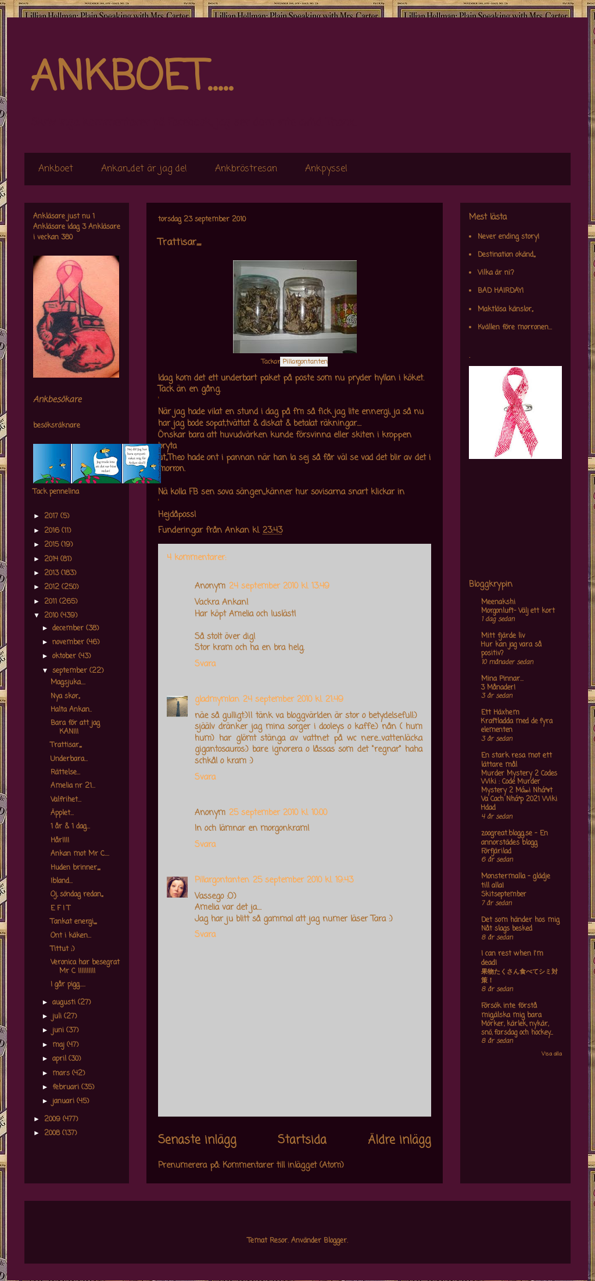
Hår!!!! (60, 840)
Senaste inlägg (197, 1140)
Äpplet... (62, 813)
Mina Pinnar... (502, 679)
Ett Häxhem (500, 713)
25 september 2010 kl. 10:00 (278, 813)
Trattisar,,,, (66, 745)
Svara (205, 664)
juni (59, 1030)
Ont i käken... (71, 936)
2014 (52, 559)
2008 (53, 1133)
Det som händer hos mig (520, 920)
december (69, 628)
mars (62, 1073)
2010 (52, 616)
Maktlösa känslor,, (505, 309)
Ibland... (62, 881)
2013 (52, 573)
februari (66, 1087)
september (70, 671)
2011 (51, 602)
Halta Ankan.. (71, 710)
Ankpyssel (326, 169)
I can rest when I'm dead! (512, 958)
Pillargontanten (222, 880)
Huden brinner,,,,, (75, 868)
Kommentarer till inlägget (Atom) (283, 1166)
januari (64, 1101)
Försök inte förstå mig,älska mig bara (511, 1011)
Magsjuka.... (68, 682)
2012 (53, 587)
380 (67, 237)
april (60, 1059)
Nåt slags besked (506, 929)
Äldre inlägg (399, 1140)
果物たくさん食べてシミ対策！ (519, 976)
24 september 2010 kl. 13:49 (279, 586)
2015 (52, 545)
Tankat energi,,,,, (73, 922)
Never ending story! (508, 237)
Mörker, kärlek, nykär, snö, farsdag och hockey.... (517, 1028)
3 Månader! (498, 688)
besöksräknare (56, 426)
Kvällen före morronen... (515, 327)
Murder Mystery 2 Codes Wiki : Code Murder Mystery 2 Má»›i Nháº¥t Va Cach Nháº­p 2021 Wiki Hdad (519, 791)
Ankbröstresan (246, 169)
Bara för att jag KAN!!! (75, 727)
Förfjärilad (496, 851)
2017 (52, 516)
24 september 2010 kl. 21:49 (293, 700)
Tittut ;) (62, 949)
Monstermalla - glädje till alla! (515, 881)
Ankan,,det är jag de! (144, 169)
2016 (53, 531)
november (69, 642)
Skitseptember (503, 894)
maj (59, 1045)
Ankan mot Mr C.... (80, 854)
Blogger (335, 1241)
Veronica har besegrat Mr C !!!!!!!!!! (85, 966)
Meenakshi (498, 602)
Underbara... (69, 759)
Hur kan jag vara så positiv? (511, 649)
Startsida (302, 1140)
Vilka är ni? (496, 273)
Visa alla (552, 1054)
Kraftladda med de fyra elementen (517, 725)
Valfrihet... (66, 800)
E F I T (60, 908)
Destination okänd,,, (506, 255)
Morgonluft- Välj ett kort (518, 611)
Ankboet (55, 169)
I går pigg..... (68, 984)
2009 (53, 1119)
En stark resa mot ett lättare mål (516, 760)
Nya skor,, (65, 696)
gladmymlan (217, 700)
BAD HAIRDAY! (501, 291)
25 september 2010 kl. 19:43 (303, 880)
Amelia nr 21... (73, 786)
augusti (65, 1002)
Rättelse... (65, 772)
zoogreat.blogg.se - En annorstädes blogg (514, 838)
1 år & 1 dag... (70, 826)
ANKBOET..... (131, 78)
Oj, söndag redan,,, (77, 894)
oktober (65, 656)
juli (58, 1016)
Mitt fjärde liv (503, 636)
